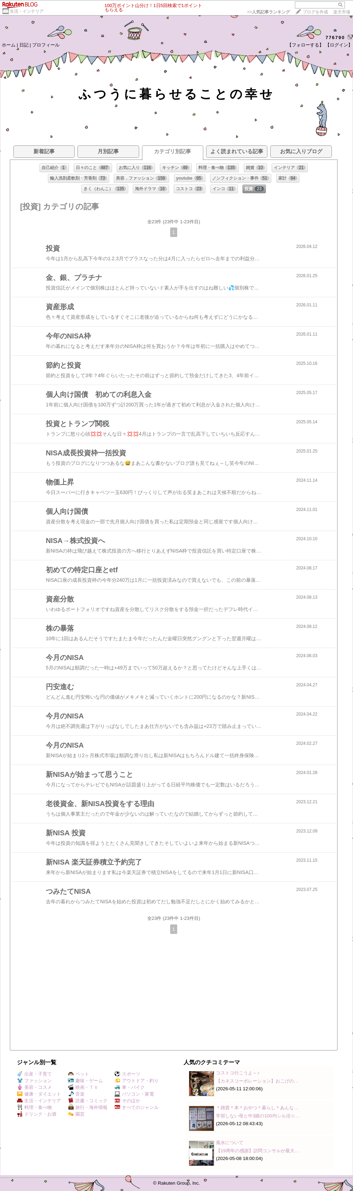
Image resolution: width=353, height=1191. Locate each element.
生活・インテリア (27, 11)
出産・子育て (34, 1074)
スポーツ (127, 1074)
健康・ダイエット (39, 1094)
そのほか (127, 1100)
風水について (229, 1142)
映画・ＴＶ (83, 1087)
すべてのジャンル (136, 1107)
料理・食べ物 (34, 1107)
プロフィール (46, 45)
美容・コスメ (34, 1087)
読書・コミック (87, 1100)
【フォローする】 (305, 45)
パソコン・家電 (134, 1094)
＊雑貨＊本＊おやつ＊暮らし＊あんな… (257, 1107)
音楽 (76, 1094)
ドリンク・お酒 (36, 1114)
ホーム (9, 45)
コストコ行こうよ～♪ (238, 1072)
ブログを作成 (315, 12)
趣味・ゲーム (85, 1080)
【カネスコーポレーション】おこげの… (257, 1081)
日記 (24, 45)
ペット (78, 1074)
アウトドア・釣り (136, 1080)
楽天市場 (341, 12)
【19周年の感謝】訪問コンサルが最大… (257, 1150)
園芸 (76, 1114)
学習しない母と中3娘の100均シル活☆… (258, 1115)
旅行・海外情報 (87, 1107)
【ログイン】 (339, 45)
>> (268, 12)
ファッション (34, 1080)
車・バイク (129, 1087)
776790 (335, 37)
